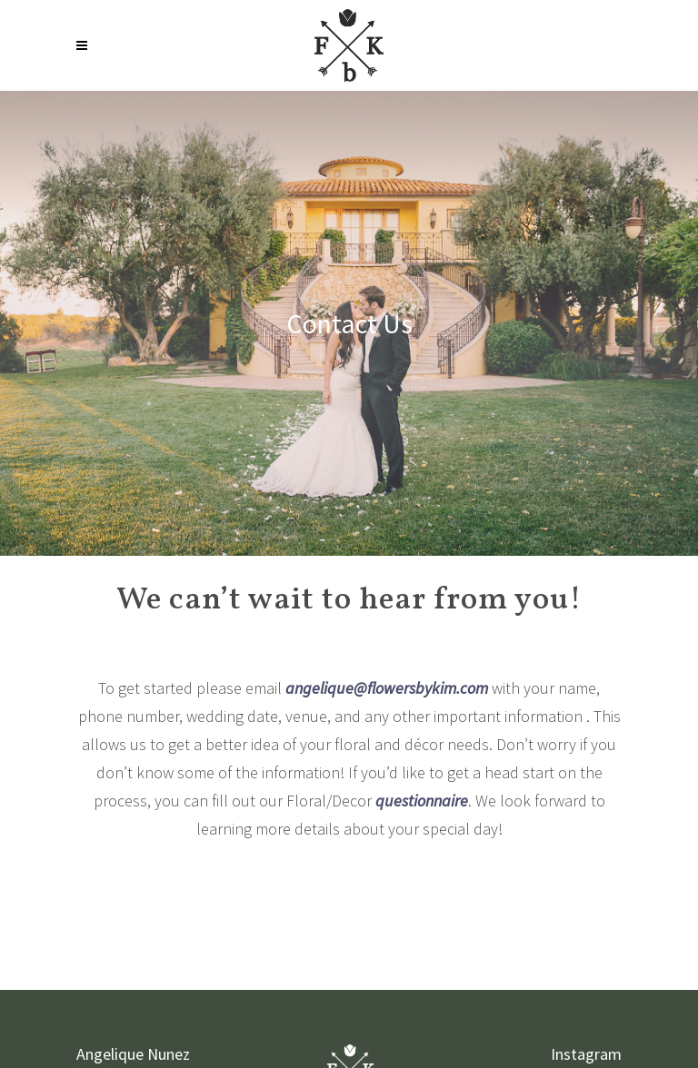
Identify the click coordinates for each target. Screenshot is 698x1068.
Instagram (586, 1053)
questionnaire (421, 800)
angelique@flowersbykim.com (386, 687)
